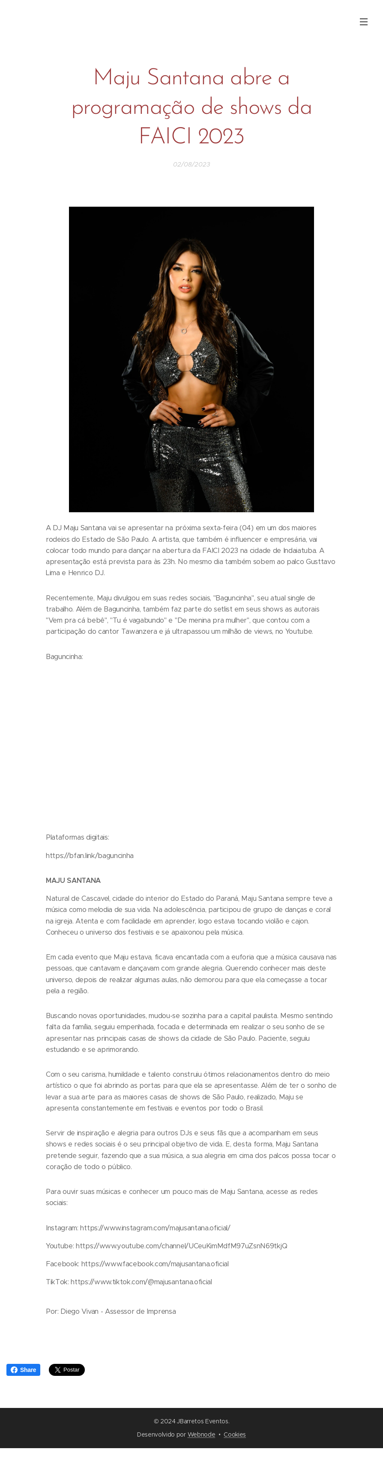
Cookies (235, 1434)
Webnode (201, 1434)
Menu (364, 21)
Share (23, 1369)
